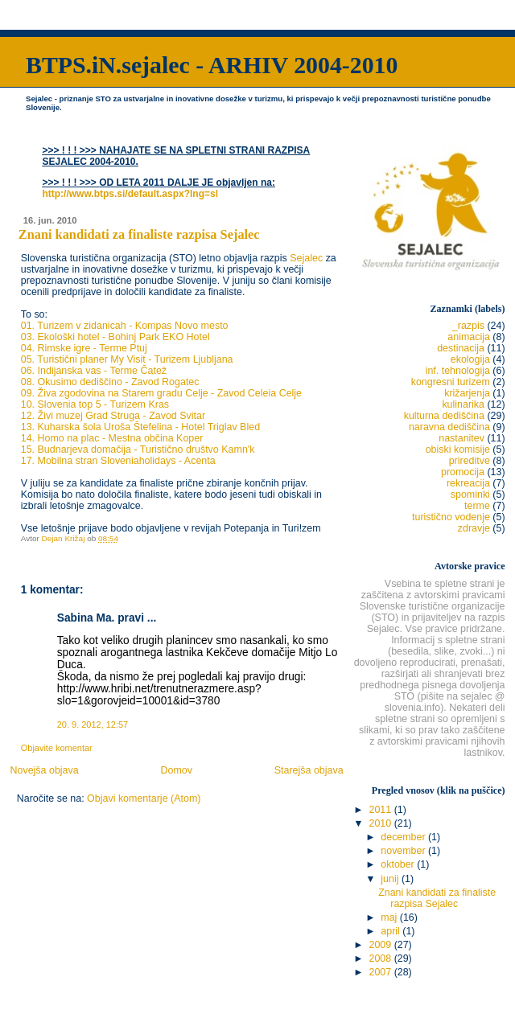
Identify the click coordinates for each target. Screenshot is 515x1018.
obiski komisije (458, 449)
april (391, 931)
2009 (381, 944)
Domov (176, 770)
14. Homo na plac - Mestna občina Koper (112, 438)
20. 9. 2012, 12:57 (92, 724)
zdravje (474, 528)
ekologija (470, 359)
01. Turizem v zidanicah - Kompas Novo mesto (125, 325)
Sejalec (306, 258)
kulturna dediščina (444, 415)
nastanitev (461, 438)
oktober (399, 864)
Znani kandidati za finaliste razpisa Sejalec (437, 898)
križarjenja (467, 393)
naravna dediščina (449, 427)
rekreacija (468, 483)
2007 (381, 972)
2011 (381, 809)
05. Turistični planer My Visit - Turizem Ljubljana (127, 359)
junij (391, 879)
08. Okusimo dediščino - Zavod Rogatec (110, 382)
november (404, 850)
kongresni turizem (450, 382)
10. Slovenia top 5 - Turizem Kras (95, 404)
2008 (381, 958)
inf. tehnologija (458, 370)
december (404, 837)
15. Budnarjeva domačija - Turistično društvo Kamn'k (138, 449)
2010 (381, 823)
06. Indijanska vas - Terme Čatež (94, 370)
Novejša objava (44, 770)
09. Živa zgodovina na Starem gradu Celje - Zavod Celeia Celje (161, 393)
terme (477, 505)
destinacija (460, 348)
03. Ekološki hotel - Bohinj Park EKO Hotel (115, 337)
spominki (470, 494)
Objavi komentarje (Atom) (143, 798)
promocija (462, 472)
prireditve (469, 460)
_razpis (468, 325)
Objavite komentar (57, 748)
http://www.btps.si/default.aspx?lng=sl (130, 193)
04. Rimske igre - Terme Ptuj (84, 348)
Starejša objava (309, 770)
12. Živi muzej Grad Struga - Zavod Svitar (113, 415)
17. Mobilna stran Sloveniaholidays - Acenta (118, 460)
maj (390, 917)
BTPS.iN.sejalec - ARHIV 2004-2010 (212, 64)
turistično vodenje (451, 517)
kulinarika (463, 404)
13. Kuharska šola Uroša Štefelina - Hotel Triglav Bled (140, 427)
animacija (468, 337)
